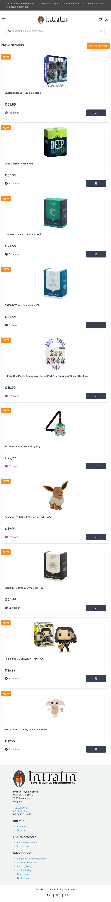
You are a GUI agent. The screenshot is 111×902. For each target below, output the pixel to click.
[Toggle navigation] (3, 19)
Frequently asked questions (31, 858)
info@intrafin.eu (21, 811)
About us (22, 826)
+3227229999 (20, 807)
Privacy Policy (24, 866)
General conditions (27, 862)
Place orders (23, 846)
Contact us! (23, 878)
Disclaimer (22, 874)
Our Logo (22, 830)
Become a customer (27, 842)
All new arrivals (98, 45)
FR (66, 895)
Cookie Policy (24, 870)
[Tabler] (53, 20)
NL (57, 895)
